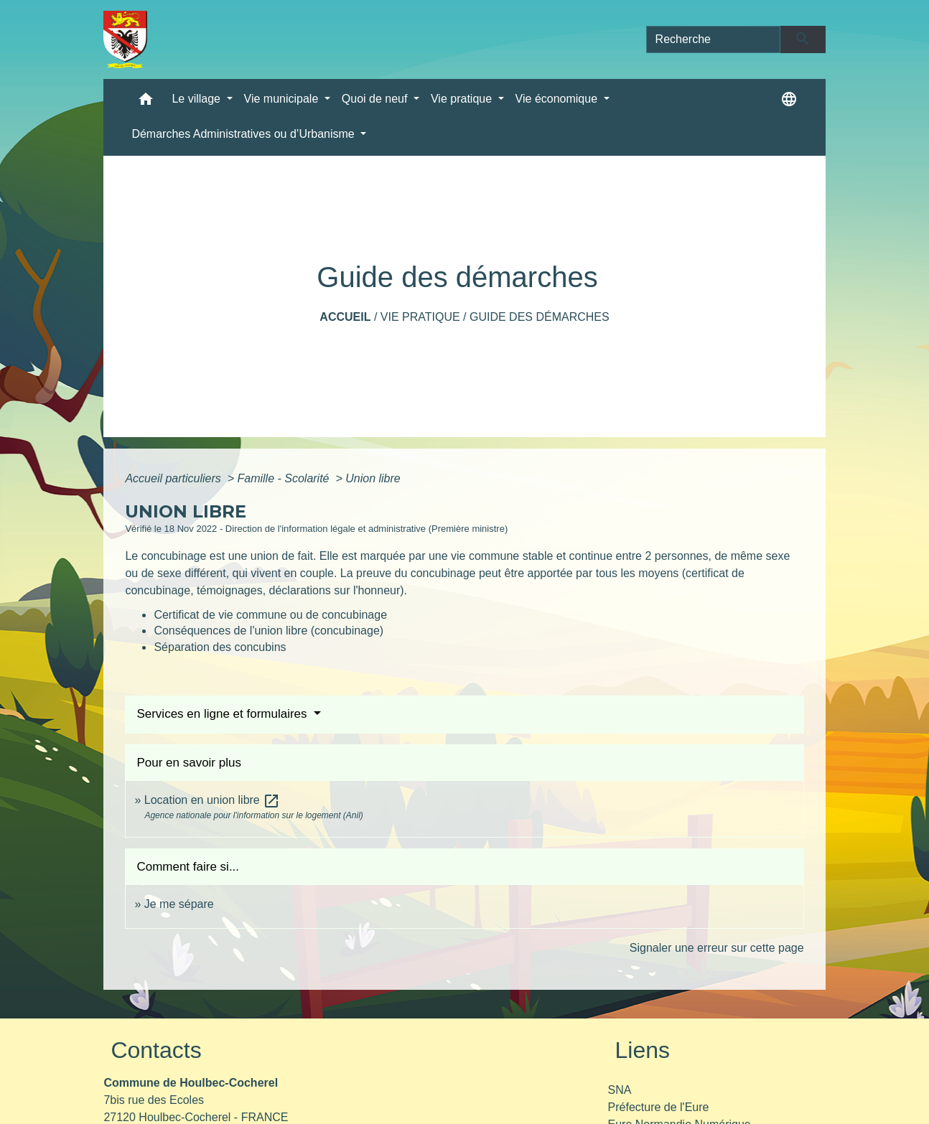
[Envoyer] (803, 39)
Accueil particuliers (174, 478)
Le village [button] (197, 99)
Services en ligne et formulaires (223, 714)
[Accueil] (125, 39)
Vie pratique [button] (463, 99)
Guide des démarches (540, 317)
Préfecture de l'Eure (658, 1107)
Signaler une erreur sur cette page (717, 948)
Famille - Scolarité (284, 478)
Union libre (372, 478)
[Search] (713, 39)
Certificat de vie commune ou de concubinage (270, 615)
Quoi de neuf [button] (376, 99)
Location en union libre (212, 800)
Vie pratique (420, 317)
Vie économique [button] (558, 99)
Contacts (156, 1050)
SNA (620, 1090)
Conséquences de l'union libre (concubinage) (268, 630)
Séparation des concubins (220, 647)
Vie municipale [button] (283, 99)
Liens (643, 1050)
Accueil (344, 317)
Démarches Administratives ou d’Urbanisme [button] (244, 134)
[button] (146, 102)
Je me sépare (179, 904)
